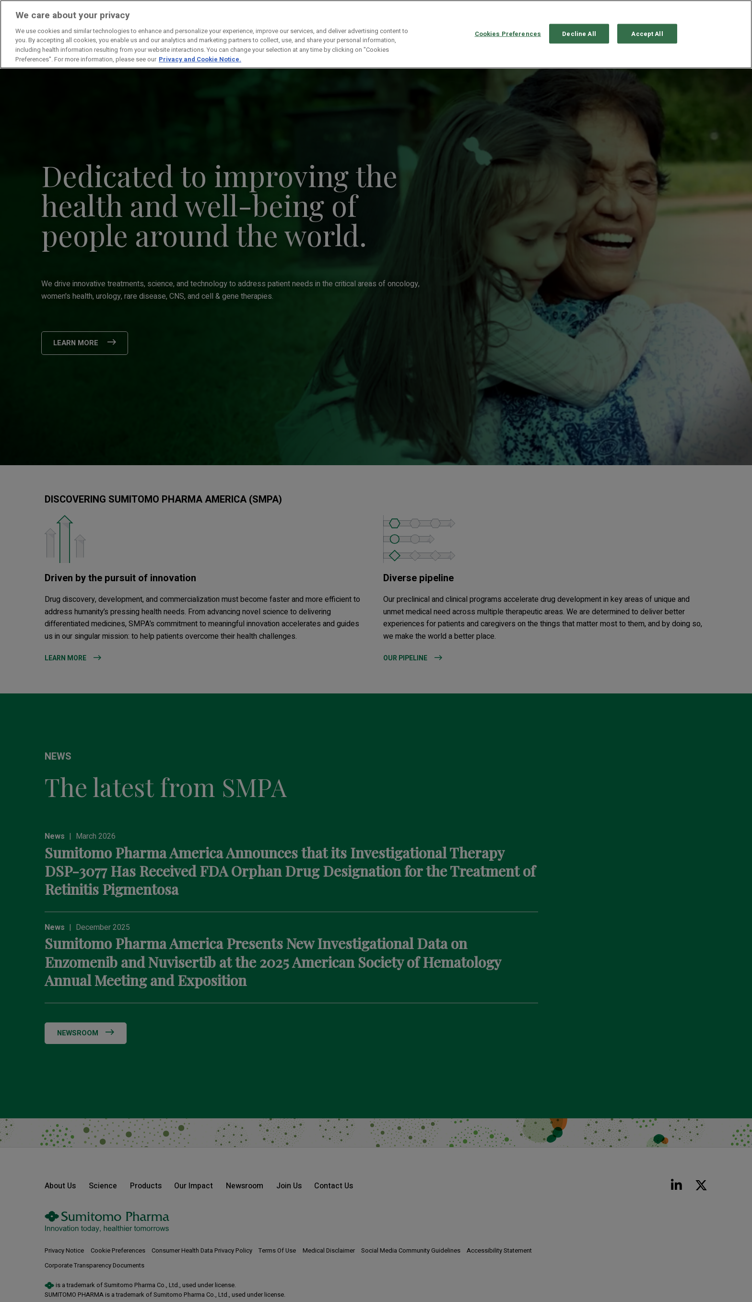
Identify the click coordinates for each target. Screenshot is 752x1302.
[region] (376, 34)
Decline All (579, 33)
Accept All (647, 33)
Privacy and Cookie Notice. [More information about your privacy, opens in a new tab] (200, 59)
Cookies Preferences (508, 33)
